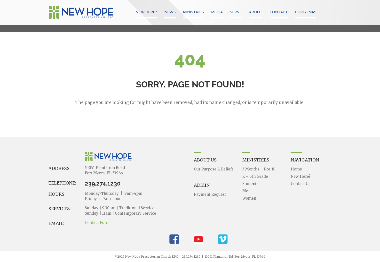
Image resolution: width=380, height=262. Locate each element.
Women (249, 198)
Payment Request (210, 194)
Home (296, 169)
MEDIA (217, 12)
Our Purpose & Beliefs (214, 169)
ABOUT (255, 12)
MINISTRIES (193, 12)
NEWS (170, 12)
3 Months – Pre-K (258, 169)
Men (246, 191)
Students (250, 183)
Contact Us (300, 183)
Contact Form (97, 222)
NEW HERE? (146, 12)
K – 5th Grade (255, 176)
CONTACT (279, 12)
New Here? (300, 176)
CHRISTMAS (305, 12)
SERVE (236, 12)
